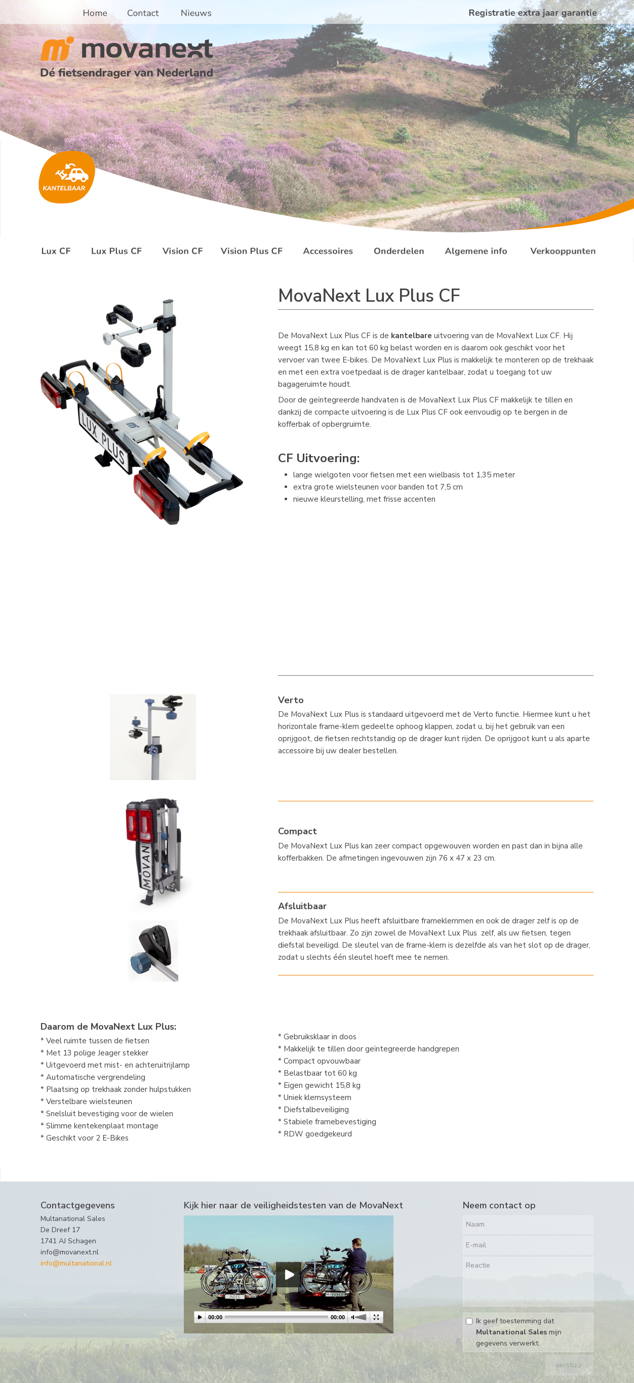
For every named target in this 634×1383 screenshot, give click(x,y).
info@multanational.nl (76, 1263)
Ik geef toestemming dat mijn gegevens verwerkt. (519, 1332)
